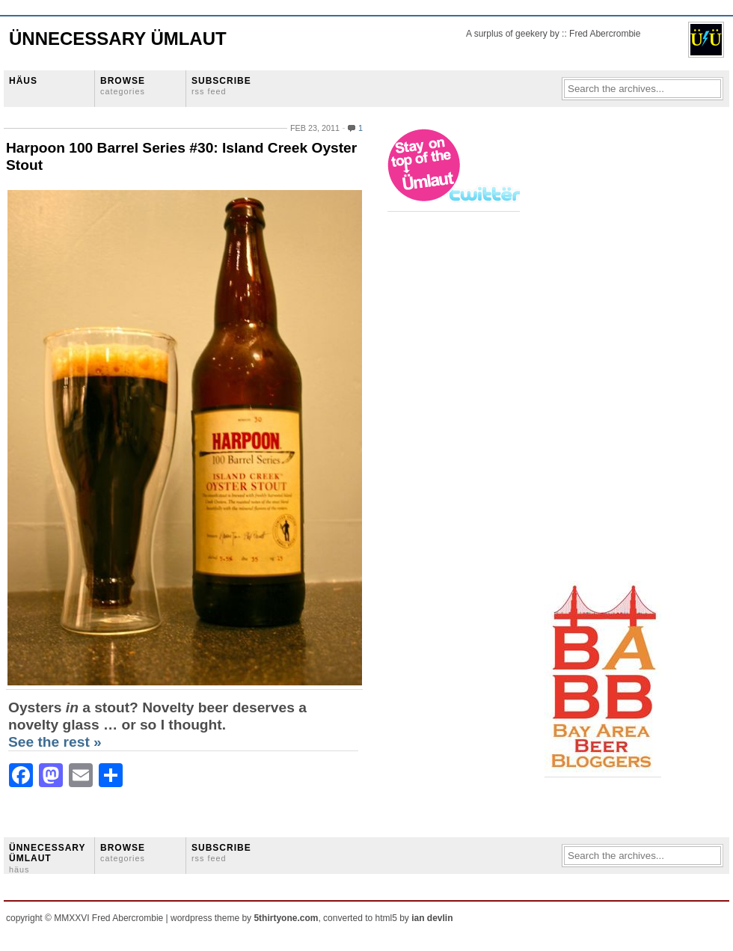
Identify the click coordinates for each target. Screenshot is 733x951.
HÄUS (23, 81)
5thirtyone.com (286, 918)
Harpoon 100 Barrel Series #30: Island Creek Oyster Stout (181, 156)
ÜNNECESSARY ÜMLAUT (47, 858)
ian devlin (432, 918)
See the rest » (55, 742)
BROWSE (122, 86)
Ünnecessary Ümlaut (118, 38)
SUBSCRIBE (221, 86)
